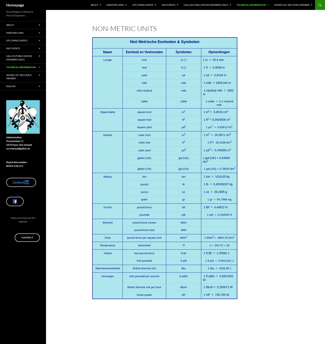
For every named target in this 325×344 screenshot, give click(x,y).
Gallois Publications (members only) (206, 5)
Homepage (15, 5)
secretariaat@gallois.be (18, 148)
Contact (27, 237)
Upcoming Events (142, 5)
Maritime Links (115, 5)
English (11, 86)
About (94, 5)
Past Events (168, 5)
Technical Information (251, 5)
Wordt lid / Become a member (291, 5)
